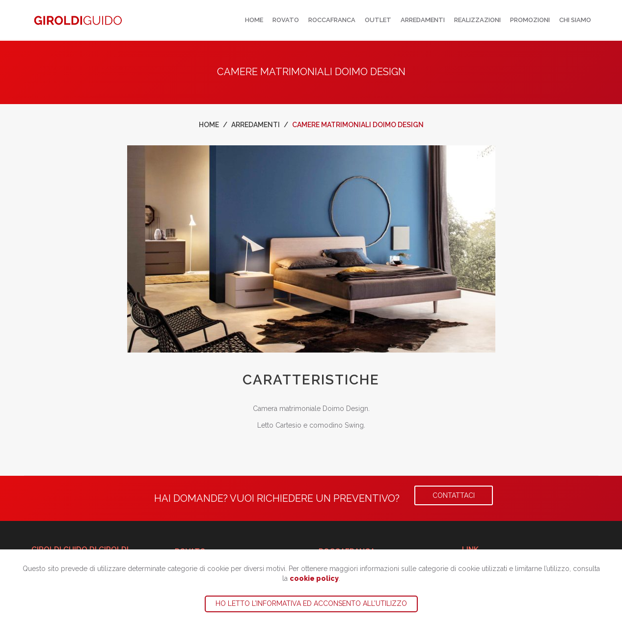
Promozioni (530, 20)
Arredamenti (423, 20)
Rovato (285, 20)
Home (254, 20)
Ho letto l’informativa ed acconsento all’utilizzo (311, 603)
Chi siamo (575, 20)
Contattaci (454, 495)
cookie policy (314, 578)
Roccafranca (331, 20)
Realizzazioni (477, 20)
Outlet (378, 20)
